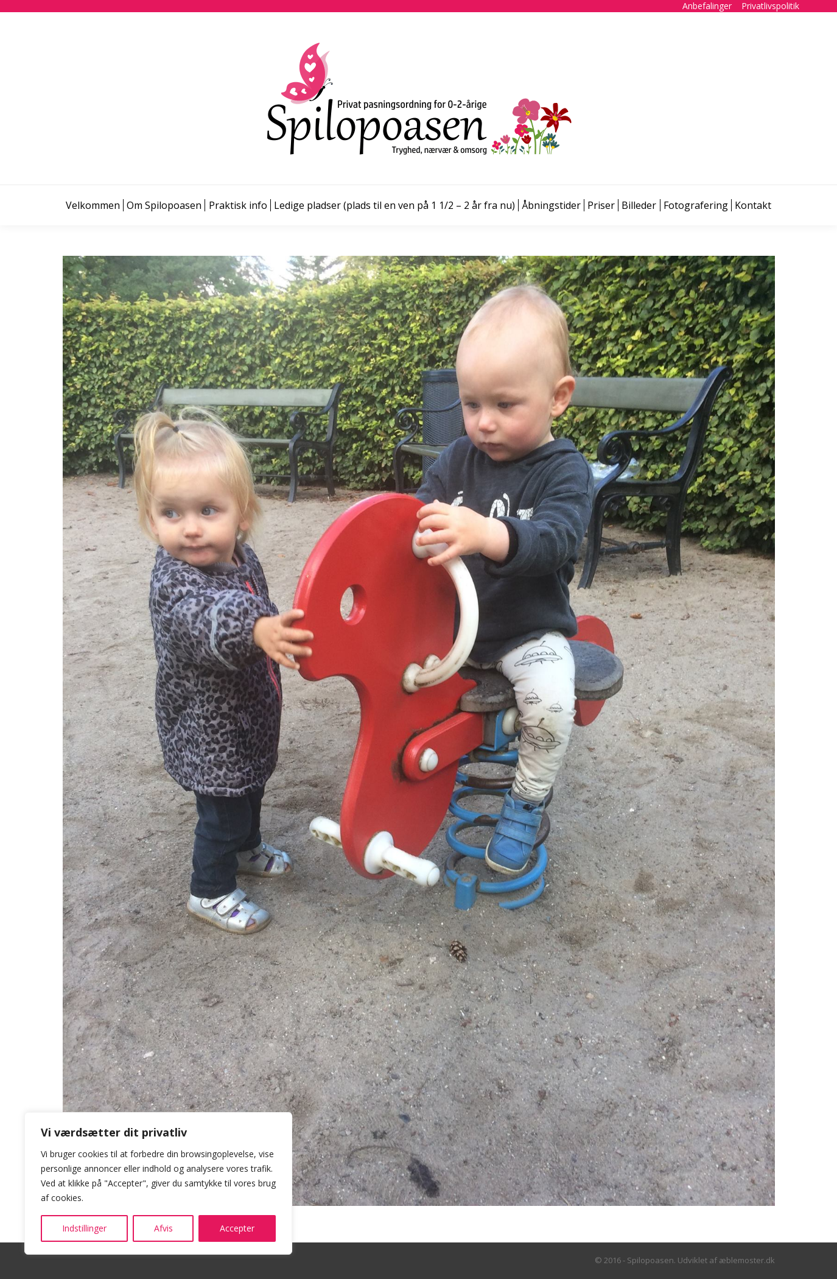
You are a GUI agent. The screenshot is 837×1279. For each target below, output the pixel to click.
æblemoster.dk (747, 1260)
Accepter (237, 1228)
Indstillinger (84, 1228)
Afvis (163, 1228)
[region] (158, 1183)
